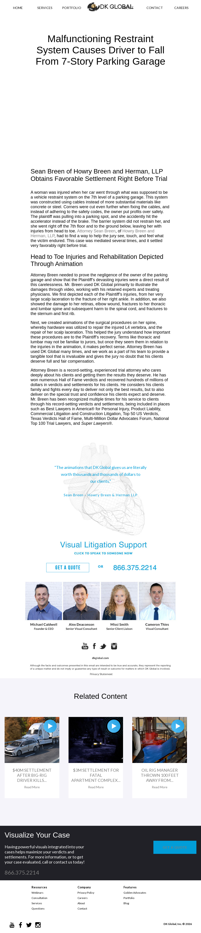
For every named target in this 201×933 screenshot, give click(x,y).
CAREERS (181, 8)
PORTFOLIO (71, 8)
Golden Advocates (134, 892)
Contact (82, 908)
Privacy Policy (86, 892)
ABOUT (128, 8)
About (81, 903)
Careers (83, 898)
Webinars (37, 892)
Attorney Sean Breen (96, 231)
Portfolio (128, 898)
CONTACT (154, 8)
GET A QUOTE (175, 847)
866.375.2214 (22, 872)
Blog (126, 903)
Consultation (39, 898)
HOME (18, 8)
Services (44, 8)
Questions (38, 908)
